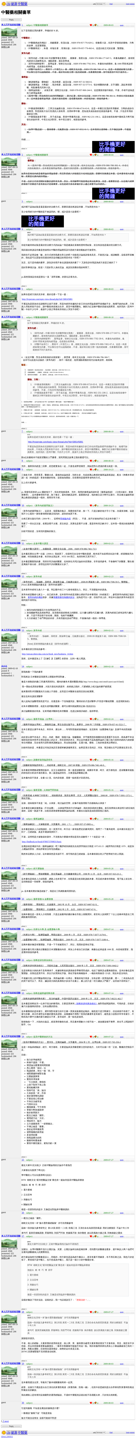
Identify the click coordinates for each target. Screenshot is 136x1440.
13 (23, 630)
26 (23, 1212)
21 (23, 929)
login (127, 4)
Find (111, 4)
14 (23, 666)
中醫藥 (22, 4)
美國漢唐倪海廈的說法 (64, 597)
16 (23, 759)
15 (23, 719)
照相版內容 (65, 519)
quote (122, 25)
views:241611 (7, 1436)
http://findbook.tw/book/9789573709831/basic (41, 841)
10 (23, 505)
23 (23, 993)
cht (8, 4)
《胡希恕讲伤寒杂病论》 (86, 1003)
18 (23, 818)
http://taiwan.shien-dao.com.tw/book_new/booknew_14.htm (47, 654)
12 (23, 576)
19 (23, 868)
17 (23, 790)
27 (23, 1236)
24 (23, 1036)
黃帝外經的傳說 (35, 597)
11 (23, 543)
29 (23, 1363)
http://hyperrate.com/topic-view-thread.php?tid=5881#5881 (47, 299)
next (7, 1421)
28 (23, 1312)
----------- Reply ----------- (11, 20)
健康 (14, 4)
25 (23, 1160)
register (132, 4)
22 (23, 960)
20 (23, 899)
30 (23, 1403)
